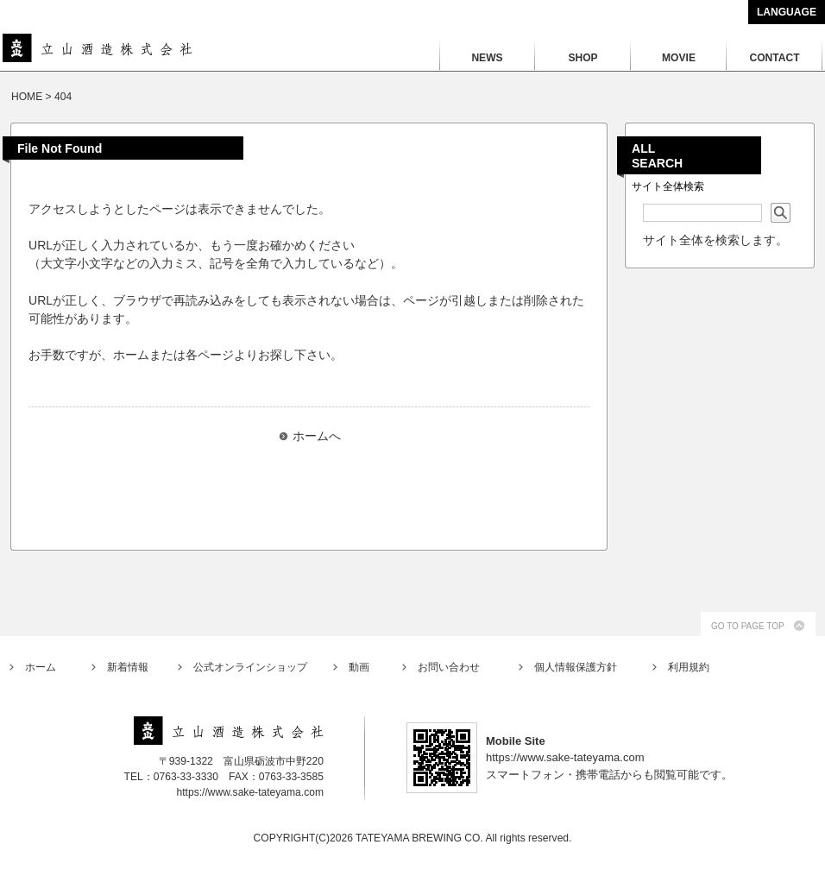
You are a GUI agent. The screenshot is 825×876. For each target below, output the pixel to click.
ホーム (40, 667)
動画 (359, 667)
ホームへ (317, 436)
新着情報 (127, 667)
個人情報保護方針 (575, 667)
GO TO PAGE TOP (747, 626)
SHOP (582, 58)
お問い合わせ (449, 667)
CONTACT (774, 58)
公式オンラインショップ (250, 667)
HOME (26, 97)
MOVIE (679, 58)
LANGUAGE (786, 12)
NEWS (486, 58)
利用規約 (688, 667)
